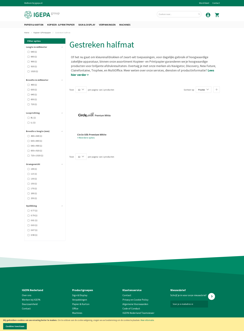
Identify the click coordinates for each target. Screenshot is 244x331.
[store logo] (42, 14)
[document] (122, 324)
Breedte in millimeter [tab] (37, 80)
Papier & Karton (80, 304)
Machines (77, 312)
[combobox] (179, 14)
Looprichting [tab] (33, 112)
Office (75, 308)
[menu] (122, 25)
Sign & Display (79, 295)
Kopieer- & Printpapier (42, 32)
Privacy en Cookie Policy (135, 299)
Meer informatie (147, 320)
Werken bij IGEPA (31, 299)
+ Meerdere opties (86, 137)
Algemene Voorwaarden (135, 304)
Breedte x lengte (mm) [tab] (37, 131)
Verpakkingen (79, 299)
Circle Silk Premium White (91, 134)
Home (26, 32)
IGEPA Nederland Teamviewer (138, 312)
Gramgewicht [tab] (33, 164)
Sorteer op (189, 89)
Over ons (26, 295)
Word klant (204, 3)
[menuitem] (34, 24)
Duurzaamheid (30, 304)
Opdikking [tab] (31, 205)
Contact (216, 3)
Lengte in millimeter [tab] (36, 47)
